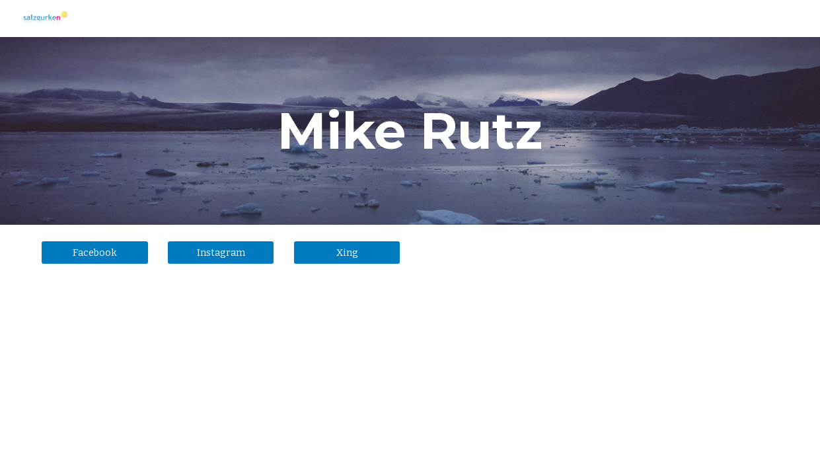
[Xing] (347, 252)
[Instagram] (221, 252)
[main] (410, 131)
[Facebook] (94, 252)
